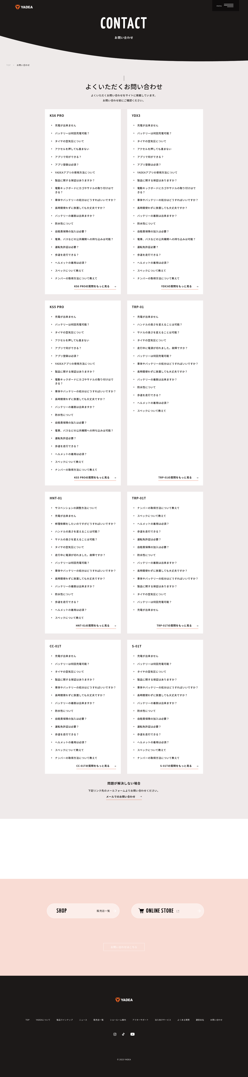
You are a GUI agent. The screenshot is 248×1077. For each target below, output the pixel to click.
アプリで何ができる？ (68, 157)
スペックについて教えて (69, 270)
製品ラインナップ (65, 1019)
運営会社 (200, 1019)
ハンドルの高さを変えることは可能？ (159, 324)
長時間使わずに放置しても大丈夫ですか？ (80, 208)
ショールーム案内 (118, 1019)
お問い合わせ (216, 1019)
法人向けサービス (163, 1019)
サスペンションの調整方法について (76, 508)
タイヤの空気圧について (69, 141)
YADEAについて (43, 1019)
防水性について (64, 223)
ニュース (83, 1019)
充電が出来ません (65, 125)
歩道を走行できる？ (67, 255)
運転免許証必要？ (147, 247)
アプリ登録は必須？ (67, 164)
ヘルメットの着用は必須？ (71, 263)
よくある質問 (183, 1019)
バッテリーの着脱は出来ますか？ (75, 216)
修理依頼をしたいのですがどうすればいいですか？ (85, 524)
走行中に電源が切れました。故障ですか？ (162, 348)
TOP (8, 65)
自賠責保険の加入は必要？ (71, 231)
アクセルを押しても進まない (72, 149)
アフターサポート (140, 1019)
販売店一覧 (98, 1019)
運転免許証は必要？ (67, 247)
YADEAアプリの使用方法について (75, 172)
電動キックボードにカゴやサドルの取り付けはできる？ (84, 190)
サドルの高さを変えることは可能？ (158, 332)
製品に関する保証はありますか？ (75, 180)
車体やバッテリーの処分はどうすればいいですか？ (85, 200)
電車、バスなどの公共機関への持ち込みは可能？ (84, 239)
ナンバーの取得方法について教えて (76, 278)
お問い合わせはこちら (124, 947)
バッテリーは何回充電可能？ (72, 133)
